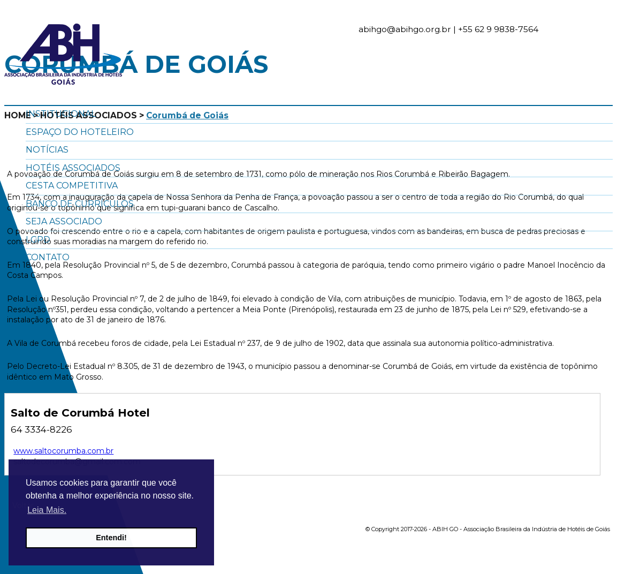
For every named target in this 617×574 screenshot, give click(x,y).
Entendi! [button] (111, 537)
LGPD (38, 240)
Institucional (61, 114)
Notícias (47, 150)
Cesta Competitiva (72, 185)
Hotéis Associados (73, 168)
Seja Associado (64, 221)
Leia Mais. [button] (46, 510)
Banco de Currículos (80, 204)
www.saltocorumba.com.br (63, 451)
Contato (48, 257)
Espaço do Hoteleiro (80, 132)
